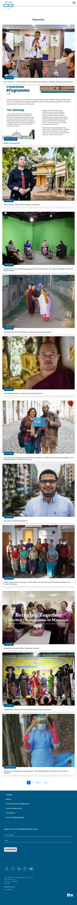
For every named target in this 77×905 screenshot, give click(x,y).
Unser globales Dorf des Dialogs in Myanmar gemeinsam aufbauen (27, 331)
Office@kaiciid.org (9, 885)
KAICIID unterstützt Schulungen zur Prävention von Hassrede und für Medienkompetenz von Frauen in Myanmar (36, 582)
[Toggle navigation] (74, 3)
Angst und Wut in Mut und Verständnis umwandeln (21, 204)
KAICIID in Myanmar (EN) (11, 143)
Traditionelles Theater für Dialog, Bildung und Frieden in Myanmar (27, 708)
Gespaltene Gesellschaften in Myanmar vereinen (21, 647)
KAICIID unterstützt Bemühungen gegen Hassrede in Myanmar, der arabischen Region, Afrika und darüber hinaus (38, 269)
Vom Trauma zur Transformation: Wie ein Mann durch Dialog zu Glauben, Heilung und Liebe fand (38, 82)
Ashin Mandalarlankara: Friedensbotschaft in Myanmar (23, 393)
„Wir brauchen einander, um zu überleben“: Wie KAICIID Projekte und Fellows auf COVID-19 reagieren (36, 770)
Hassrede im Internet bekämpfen (15, 520)
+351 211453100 (8, 888)
